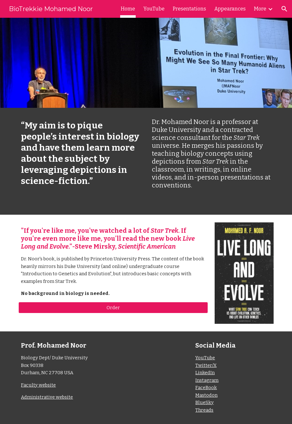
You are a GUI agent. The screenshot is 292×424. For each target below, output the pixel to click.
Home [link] (128, 9)
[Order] (113, 307)
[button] (284, 8)
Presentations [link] (189, 9)
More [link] (260, 9)
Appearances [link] (230, 9)
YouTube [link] (154, 9)
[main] (80, 153)
